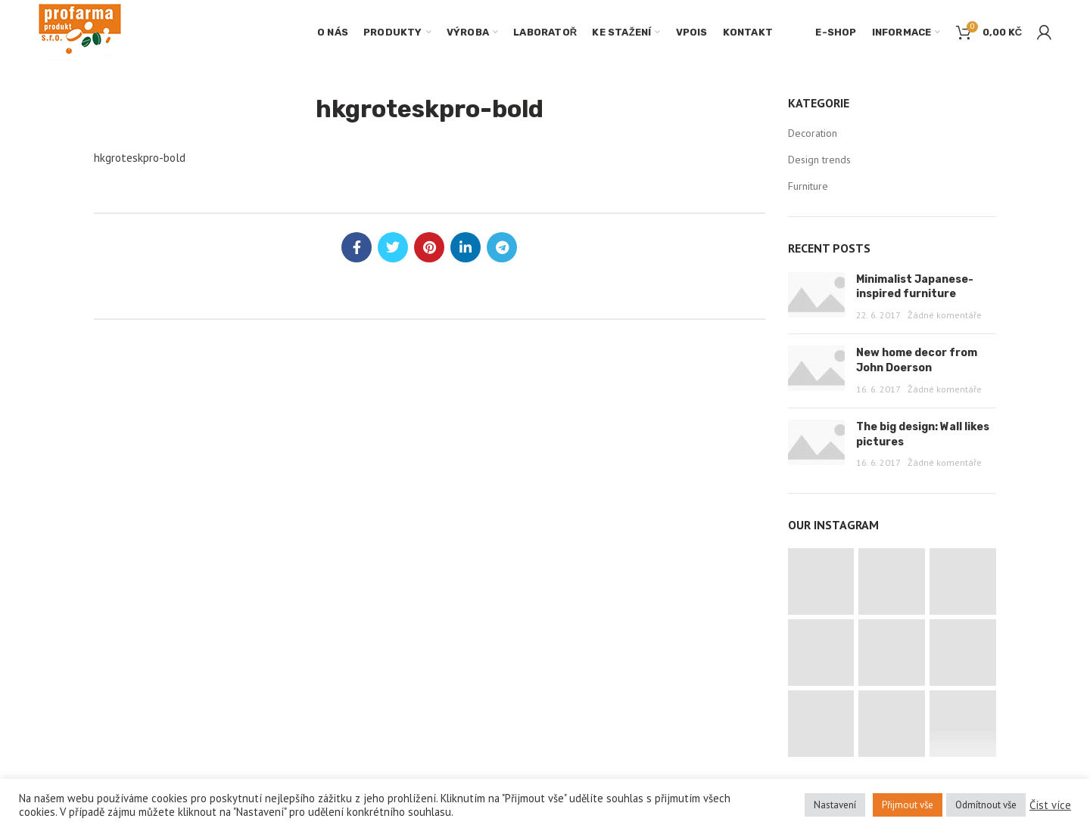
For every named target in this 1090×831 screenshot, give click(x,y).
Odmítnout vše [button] (986, 804)
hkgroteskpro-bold (139, 157)
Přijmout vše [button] (907, 804)
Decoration (812, 133)
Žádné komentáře (945, 315)
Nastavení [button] (835, 804)
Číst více (1050, 805)
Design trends (819, 159)
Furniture (808, 186)
